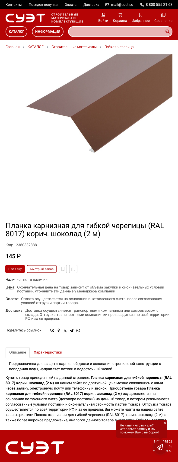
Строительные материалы (74, 47)
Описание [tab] (17, 352)
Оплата (70, 5)
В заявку (15, 269)
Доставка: (14, 310)
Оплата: (12, 299)
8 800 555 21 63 (159, 4)
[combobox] (120, 31)
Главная (13, 47)
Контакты (14, 5)
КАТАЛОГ (16, 31)
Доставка (91, 5)
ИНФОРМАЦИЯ (47, 31)
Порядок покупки (43, 5)
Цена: (10, 287)
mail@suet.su (122, 4)
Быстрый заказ (42, 269)
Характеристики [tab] (48, 352)
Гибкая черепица (119, 47)
